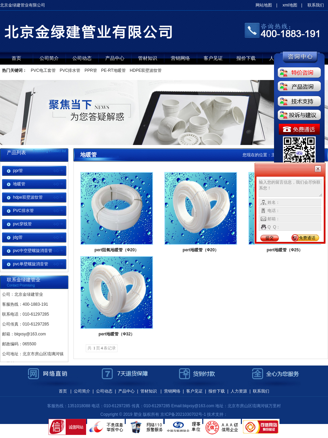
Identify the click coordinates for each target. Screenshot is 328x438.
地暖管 (19, 184)
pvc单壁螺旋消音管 (30, 264)
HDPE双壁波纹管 (146, 70)
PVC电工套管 (43, 70)
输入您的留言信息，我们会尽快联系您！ (290, 188)
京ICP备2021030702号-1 (183, 414)
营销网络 (180, 58)
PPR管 (90, 70)
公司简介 (49, 58)
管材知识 (147, 58)
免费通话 (307, 238)
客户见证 (213, 58)
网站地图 (264, 5)
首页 (16, 58)
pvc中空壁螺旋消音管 (32, 250)
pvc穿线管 (22, 224)
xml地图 (290, 5)
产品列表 (16, 152)
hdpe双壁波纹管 (28, 197)
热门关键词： (14, 70)
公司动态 (82, 58)
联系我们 (316, 5)
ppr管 (18, 170)
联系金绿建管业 (23, 279)
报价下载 (246, 58)
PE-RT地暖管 (113, 70)
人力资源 (239, 391)
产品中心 (114, 58)
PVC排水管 (70, 70)
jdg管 (18, 237)
